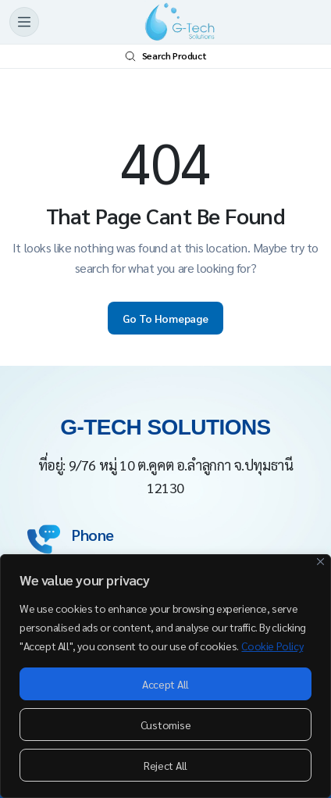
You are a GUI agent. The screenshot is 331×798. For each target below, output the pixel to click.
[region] (165, 676)
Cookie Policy (272, 646)
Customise (165, 724)
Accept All (165, 684)
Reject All (165, 765)
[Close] (320, 561)
